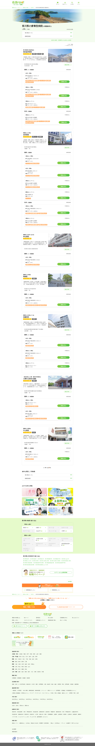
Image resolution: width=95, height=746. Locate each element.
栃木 (33, 659)
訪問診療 (67, 684)
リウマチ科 (14, 716)
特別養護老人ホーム (71, 690)
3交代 (17, 705)
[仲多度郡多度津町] (66, 544)
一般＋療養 (25, 690)
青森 (25, 654)
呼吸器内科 (29, 711)
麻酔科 (79, 714)
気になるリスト (75, 617)
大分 (32, 671)
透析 (37, 684)
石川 (27, 656)
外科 (63, 711)
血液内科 (48, 711)
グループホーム (45, 693)
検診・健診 (53, 684)
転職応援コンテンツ (40, 620)
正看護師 (14, 678)
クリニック (43, 690)
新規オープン (15, 723)
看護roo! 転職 (25, 7)
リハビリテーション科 (23, 716)
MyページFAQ (63, 620)
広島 (16, 666)
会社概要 (14, 729)
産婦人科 (41, 714)
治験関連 (76, 684)
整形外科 (27, 714)
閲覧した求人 (15, 620)
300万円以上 (15, 699)
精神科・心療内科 (67, 714)
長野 (36, 656)
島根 (26, 666)
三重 (26, 661)
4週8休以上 (22, 723)
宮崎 (35, 671)
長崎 (26, 671)
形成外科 (32, 714)
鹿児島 (39, 671)
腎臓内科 (53, 711)
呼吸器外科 (68, 711)
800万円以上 (50, 699)
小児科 (36, 714)
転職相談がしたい (30, 590)
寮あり (52, 723)
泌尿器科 (60, 714)
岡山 (19, 666)
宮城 (31, 654)
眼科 (46, 714)
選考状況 (38, 617)
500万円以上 (29, 699)
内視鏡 (71, 684)
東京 (16, 659)
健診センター (65, 693)
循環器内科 (41, 711)
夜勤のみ (27, 705)
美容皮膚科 (19, 711)
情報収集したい (56, 590)
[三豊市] (66, 531)
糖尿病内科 (58, 711)
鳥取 (23, 666)
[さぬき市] (41, 531)
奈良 (29, 664)
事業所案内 (14, 731)
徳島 (16, 669)
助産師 (28, 678)
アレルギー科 (33, 716)
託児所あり (57, 723)
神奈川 (19, 659)
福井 (30, 656)
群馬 (36, 659)
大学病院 (19, 690)
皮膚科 (55, 714)
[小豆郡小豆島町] (41, 539)
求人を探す (50, 617)
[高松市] (28, 527)
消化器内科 (35, 711)
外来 (16, 684)
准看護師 (19, 678)
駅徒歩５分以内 (34, 723)
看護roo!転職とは (16, 617)
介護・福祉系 (47, 684)
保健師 (24, 678)
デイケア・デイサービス (35, 693)
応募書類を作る (63, 617)
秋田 (34, 654)
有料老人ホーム (25, 693)
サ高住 (51, 693)
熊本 (29, 671)
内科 (25, 711)
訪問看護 (41, 684)
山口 (29, 666)
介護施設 (63, 690)
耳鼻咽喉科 (50, 714)
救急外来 (28, 684)
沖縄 (43, 671)
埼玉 (24, 659)
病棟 (13, 684)
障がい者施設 (58, 693)
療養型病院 (31, 690)
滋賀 (26, 664)
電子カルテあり (75, 723)
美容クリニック (51, 690)
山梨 (33, 656)
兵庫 (23, 664)
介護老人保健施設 (16, 693)
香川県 (32, 7)
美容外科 (14, 711)
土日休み (28, 723)
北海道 (20, 654)
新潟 (20, 656)
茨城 (30, 659)
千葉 (27, 659)
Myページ (26, 617)
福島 (41, 654)
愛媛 (23, 669)
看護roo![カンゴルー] (16, 7)
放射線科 (75, 714)
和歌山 (32, 664)
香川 (19, 669)
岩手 (28, 654)
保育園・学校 (61, 684)
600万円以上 (36, 699)
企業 (78, 693)
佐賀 (22, 671)
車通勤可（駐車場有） (44, 723)
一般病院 (14, 690)
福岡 (19, 671)
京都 (19, 664)
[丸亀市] (41, 527)
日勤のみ (22, 705)
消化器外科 (14, 714)
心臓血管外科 (75, 711)
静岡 (23, 661)
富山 (23, 656)
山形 (37, 654)
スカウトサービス (28, 620)
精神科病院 (37, 690)
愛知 (16, 661)
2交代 (13, 705)
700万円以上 (43, 699)
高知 (26, 669)
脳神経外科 (20, 714)
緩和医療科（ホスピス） (42, 716)
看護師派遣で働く (52, 620)
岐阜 (19, 661)
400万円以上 (22, 699)
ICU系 (33, 684)
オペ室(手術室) (21, 684)
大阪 (16, 664)
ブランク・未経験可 (65, 723)
